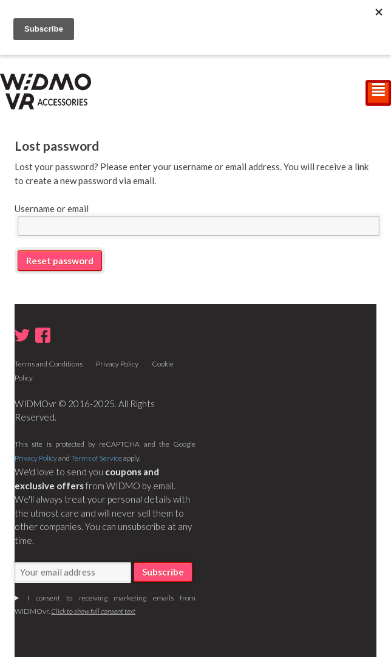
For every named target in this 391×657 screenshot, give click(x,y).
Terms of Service (96, 458)
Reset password (59, 260)
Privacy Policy (117, 363)
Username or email (52, 208)
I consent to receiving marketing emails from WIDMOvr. (105, 604)
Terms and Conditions (49, 363)
